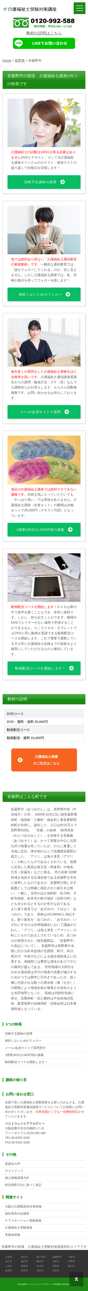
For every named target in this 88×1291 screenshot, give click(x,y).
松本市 (40, 1266)
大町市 (55, 1261)
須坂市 (55, 1270)
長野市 (55, 1266)
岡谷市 (24, 1257)
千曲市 (71, 1257)
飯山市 (71, 1266)
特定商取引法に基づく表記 (23, 1185)
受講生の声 (12, 1164)
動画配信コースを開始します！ (40, 668)
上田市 (8, 1266)
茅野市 (24, 1266)
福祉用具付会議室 (17, 1213)
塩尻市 (40, 1270)
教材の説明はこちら (44, 33)
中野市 (71, 1261)
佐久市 (8, 1261)
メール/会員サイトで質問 (40, 412)
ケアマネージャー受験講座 (23, 1220)
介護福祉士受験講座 (18, 1227)
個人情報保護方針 (17, 1178)
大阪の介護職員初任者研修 (23, 1206)
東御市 (8, 1270)
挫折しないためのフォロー (40, 294)
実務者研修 (12, 1235)
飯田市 (40, 1261)
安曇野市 (57, 1257)
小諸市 (8, 1257)
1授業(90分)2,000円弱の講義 (40, 530)
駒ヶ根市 (41, 1257)
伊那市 (24, 1270)
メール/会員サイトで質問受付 (25, 1048)
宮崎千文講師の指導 (40, 182)
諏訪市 (24, 1261)
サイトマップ (14, 1171)
